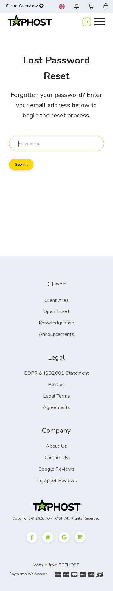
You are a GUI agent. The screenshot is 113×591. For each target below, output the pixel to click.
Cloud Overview (25, 6)
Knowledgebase (56, 323)
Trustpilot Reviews (56, 480)
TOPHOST (69, 565)
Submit (21, 164)
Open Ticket (56, 311)
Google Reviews (56, 469)
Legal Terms (56, 396)
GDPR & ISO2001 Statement (56, 373)
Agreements (56, 407)
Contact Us (57, 457)
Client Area (56, 300)
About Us (56, 446)
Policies (56, 384)
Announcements (56, 334)
